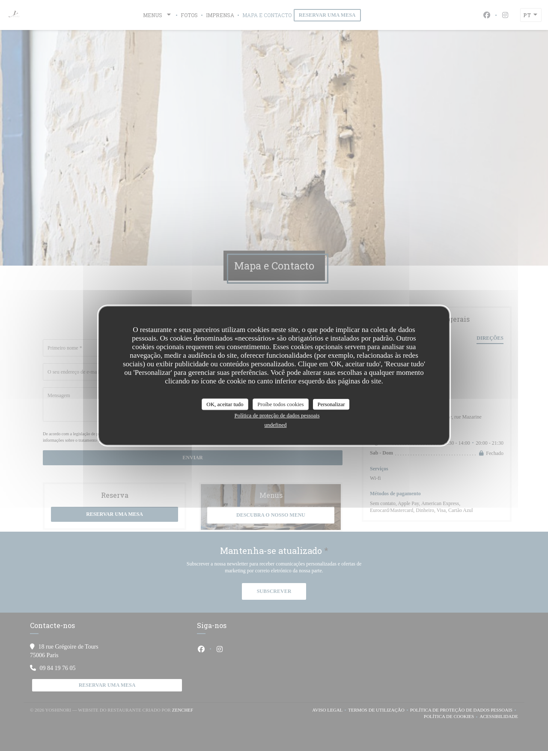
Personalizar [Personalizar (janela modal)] (331, 404)
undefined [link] (276, 425)
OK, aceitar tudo (224, 404)
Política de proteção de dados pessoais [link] (277, 415)
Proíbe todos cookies (280, 404)
